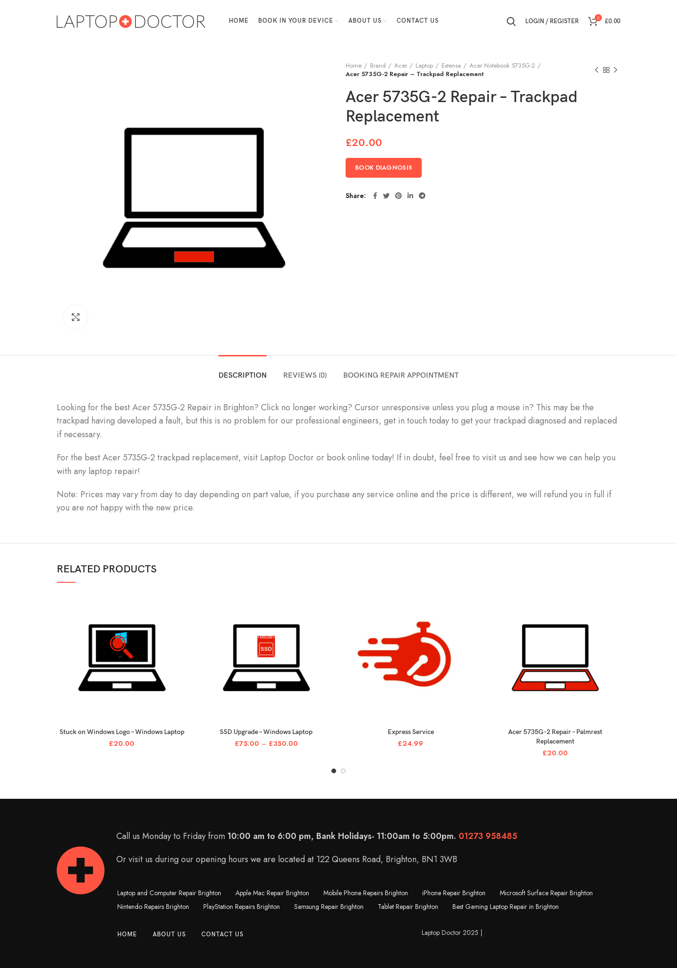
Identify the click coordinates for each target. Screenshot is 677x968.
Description (242, 375)
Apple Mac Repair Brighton (272, 893)
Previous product (596, 70)
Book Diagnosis (383, 167)
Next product (615, 70)
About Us (169, 934)
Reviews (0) (305, 375)
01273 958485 (488, 836)
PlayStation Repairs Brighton (241, 906)
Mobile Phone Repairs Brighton (365, 893)
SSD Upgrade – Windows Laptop (266, 732)
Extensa (451, 65)
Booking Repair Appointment (401, 375)
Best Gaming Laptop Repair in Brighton (505, 906)
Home (354, 65)
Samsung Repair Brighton (329, 906)
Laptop (424, 65)
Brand (378, 65)
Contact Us (222, 934)
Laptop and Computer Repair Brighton (169, 893)
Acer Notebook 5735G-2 (502, 65)
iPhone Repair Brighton (454, 893)
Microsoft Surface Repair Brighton (546, 893)
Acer (400, 65)
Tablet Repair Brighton (408, 906)
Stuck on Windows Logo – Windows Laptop (122, 732)
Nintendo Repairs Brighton (153, 906)
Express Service (411, 732)
